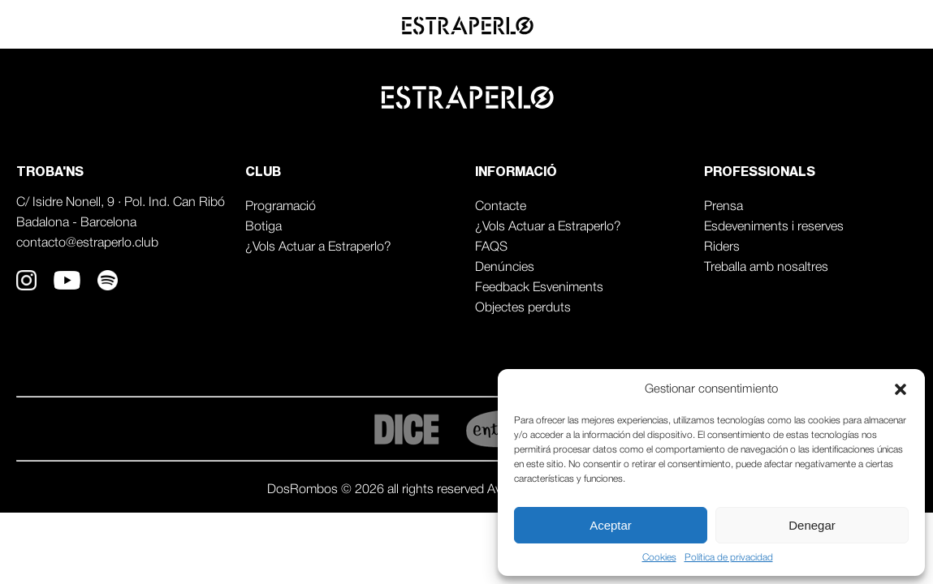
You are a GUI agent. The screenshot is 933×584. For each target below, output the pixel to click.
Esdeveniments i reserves (774, 227)
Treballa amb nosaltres (766, 267)
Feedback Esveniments (539, 288)
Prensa (723, 207)
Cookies (659, 557)
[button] (900, 389)
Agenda (761, 25)
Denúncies (504, 267)
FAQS (491, 247)
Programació (280, 207)
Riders (722, 247)
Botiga (263, 227)
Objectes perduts (523, 308)
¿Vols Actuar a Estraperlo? (318, 247)
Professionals (862, 25)
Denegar (812, 525)
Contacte (500, 207)
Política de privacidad (729, 557)
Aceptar (611, 525)
